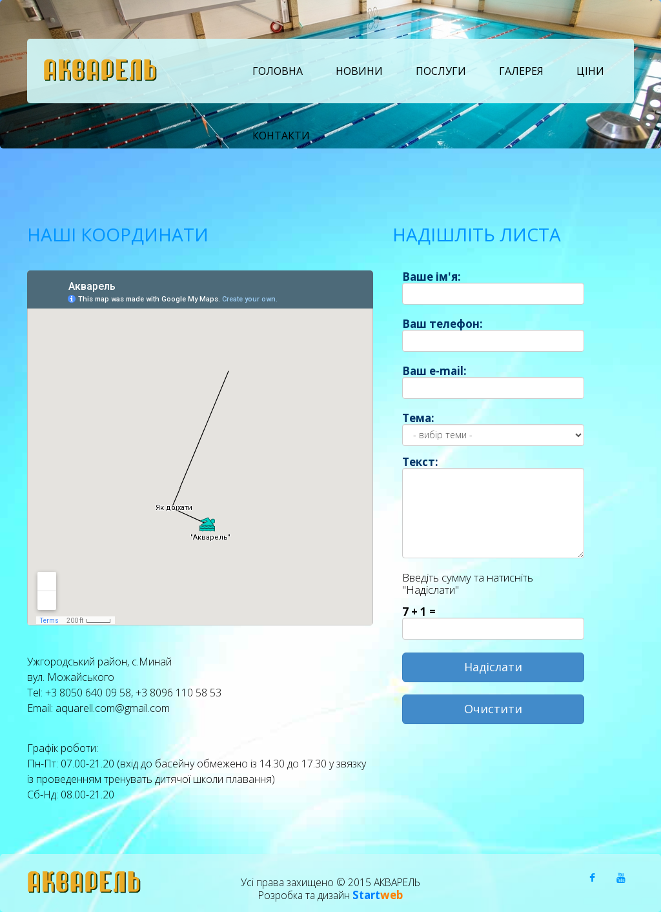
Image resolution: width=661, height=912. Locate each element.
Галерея (521, 71)
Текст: (420, 462)
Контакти (281, 135)
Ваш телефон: (442, 324)
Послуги (441, 71)
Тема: (418, 418)
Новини (359, 71)
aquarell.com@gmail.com (113, 707)
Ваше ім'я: (431, 276)
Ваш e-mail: (434, 371)
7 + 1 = (419, 611)
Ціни (590, 71)
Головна (277, 71)
